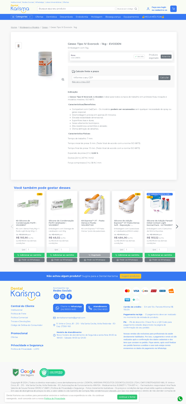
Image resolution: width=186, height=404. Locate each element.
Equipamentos (131, 17)
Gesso (45, 27)
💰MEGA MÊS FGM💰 (153, 17)
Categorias (21, 16)
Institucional (16, 2)
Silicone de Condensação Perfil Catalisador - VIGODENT (61, 223)
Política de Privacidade (54, 398)
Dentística (51, 17)
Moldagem (96, 17)
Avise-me (166, 56)
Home (14, 27)
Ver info (139, 57)
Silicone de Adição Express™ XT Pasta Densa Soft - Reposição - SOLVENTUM (126, 223)
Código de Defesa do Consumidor (26, 325)
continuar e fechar (127, 397)
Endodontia (82, 17)
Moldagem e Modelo (29, 27)
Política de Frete (18, 314)
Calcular (164, 77)
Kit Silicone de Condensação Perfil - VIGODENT (26, 223)
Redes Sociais (28, 2)
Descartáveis (66, 17)
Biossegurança (113, 17)
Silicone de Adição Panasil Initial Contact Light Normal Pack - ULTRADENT (160, 223)
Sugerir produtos (131, 276)
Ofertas (66, 2)
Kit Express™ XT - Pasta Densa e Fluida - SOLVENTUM (92, 223)
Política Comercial (19, 317)
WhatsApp (39, 2)
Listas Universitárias (53, 2)
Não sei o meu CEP (81, 82)
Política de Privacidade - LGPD (25, 349)
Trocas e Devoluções (20, 321)
